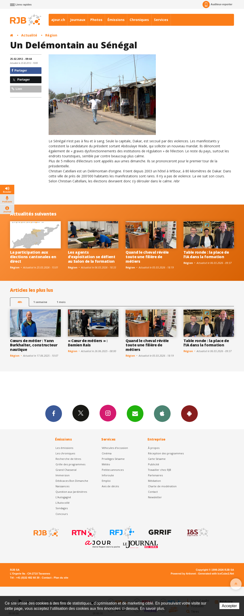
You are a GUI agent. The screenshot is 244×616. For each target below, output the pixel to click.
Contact (153, 491)
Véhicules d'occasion (115, 447)
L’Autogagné (63, 497)
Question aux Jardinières (71, 491)
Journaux (77, 19)
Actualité (29, 35)
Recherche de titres (68, 458)
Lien (16, 89)
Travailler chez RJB (159, 469)
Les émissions (64, 447)
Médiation (154, 480)
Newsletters (135, 413)
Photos (96, 19)
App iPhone (162, 413)
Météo (106, 464)
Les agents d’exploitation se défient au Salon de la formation (91, 257)
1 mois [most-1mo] (61, 302)
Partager (19, 70)
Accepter (229, 606)
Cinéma (107, 453)
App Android (189, 413)
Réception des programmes (166, 453)
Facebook (53, 413)
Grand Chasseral (66, 469)
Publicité (153, 464)
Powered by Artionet (183, 573)
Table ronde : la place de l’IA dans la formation (206, 254)
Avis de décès (110, 486)
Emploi (106, 480)
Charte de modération (162, 486)
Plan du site (61, 577)
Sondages (62, 508)
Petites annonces (113, 469)
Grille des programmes (70, 464)
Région (51, 35)
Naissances (62, 486)
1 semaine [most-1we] (40, 302)
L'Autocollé (63, 502)
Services (161, 19)
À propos (153, 447)
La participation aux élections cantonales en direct (33, 257)
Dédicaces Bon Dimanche (72, 480)
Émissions (116, 19)
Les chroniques (65, 453)
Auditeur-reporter (217, 4)
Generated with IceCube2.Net (216, 573)
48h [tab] (19, 302)
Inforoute (108, 475)
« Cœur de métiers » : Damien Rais (88, 343)
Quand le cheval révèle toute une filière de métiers (147, 257)
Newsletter (155, 497)
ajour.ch (58, 19)
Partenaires (155, 475)
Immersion (63, 475)
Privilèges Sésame (113, 458)
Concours (62, 513)
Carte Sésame (157, 458)
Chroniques (139, 19)
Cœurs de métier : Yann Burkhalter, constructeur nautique (33, 345)
